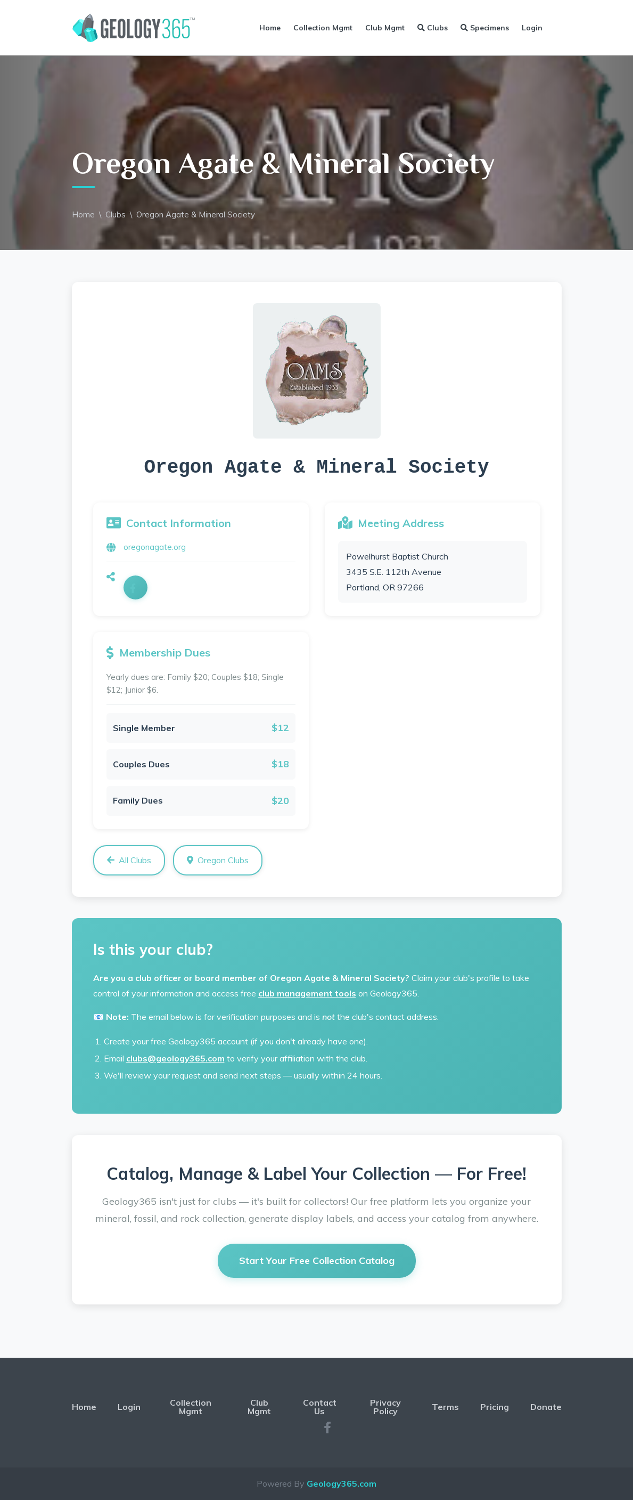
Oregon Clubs (218, 860)
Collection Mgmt (322, 28)
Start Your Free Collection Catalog (316, 1260)
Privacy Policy (385, 1406)
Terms (445, 1406)
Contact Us (319, 1406)
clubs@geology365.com (175, 1058)
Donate (546, 1406)
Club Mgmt (385, 28)
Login (532, 28)
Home (270, 28)
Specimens (485, 28)
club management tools (307, 993)
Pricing (494, 1406)
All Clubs (129, 860)
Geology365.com (341, 1483)
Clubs (432, 28)
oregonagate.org (155, 547)
